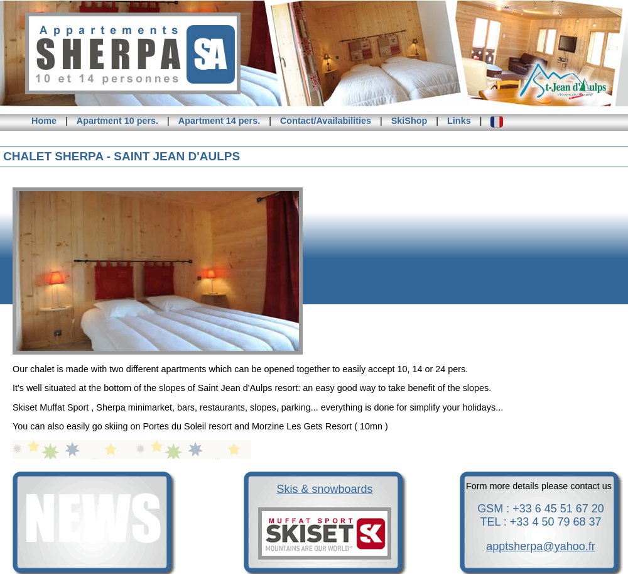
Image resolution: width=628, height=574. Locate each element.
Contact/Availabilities (325, 121)
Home (44, 121)
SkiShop (409, 121)
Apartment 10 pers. (117, 121)
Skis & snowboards (324, 489)
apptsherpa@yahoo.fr (540, 546)
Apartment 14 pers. (219, 121)
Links (459, 121)
